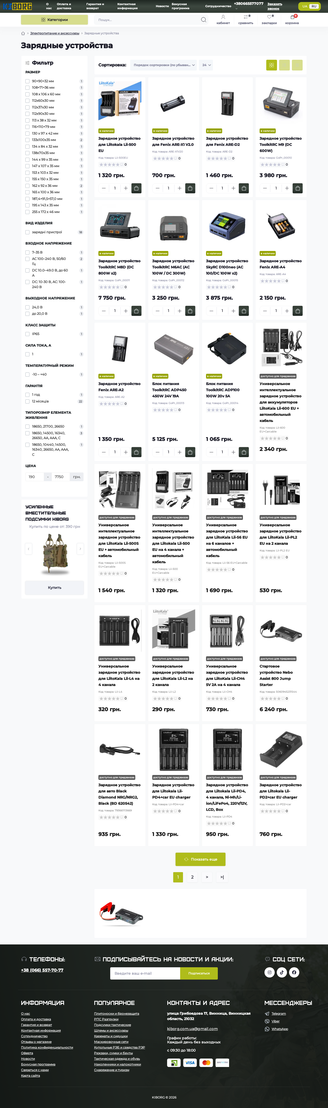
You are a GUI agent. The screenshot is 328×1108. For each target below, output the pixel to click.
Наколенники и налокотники (117, 1064)
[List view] (284, 65)
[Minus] (104, 188)
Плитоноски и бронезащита (116, 1013)
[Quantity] (115, 188)
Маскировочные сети (111, 1042)
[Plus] (126, 188)
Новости (162, 6)
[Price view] (297, 65)
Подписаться (199, 973)
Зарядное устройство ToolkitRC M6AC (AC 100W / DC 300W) (173, 267)
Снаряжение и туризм (111, 1070)
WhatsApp (280, 1029)
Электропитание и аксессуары (54, 33)
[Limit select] (206, 65)
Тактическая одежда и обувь (117, 1059)
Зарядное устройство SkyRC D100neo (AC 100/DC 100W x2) (227, 267)
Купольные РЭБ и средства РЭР (119, 1047)
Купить (54, 587)
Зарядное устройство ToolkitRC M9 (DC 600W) (281, 144)
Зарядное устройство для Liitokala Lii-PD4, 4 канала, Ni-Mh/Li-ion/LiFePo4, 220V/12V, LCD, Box (227, 797)
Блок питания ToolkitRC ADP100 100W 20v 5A (223, 389)
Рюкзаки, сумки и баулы (113, 1053)
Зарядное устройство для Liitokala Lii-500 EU (119, 144)
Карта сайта (30, 1075)
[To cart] (136, 188)
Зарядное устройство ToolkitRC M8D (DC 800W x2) (119, 267)
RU (314, 6)
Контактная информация (41, 1030)
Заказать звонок (275, 6)
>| (222, 877)
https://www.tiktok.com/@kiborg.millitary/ (282, 972)
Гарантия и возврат (36, 1025)
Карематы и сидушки (111, 1036)
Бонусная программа (38, 1064)
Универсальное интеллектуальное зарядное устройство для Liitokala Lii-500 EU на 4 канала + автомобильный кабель (173, 543)
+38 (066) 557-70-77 (42, 970)
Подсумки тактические (112, 1025)
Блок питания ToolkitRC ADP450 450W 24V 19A (169, 389)
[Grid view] (271, 65)
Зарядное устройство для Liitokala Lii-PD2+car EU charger (281, 791)
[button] (28, 549)
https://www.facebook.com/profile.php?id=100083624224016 (294, 972)
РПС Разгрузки (106, 1019)
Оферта (27, 1053)
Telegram (279, 1013)
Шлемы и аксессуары (111, 1030)
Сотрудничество (218, 6)
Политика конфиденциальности (47, 1047)
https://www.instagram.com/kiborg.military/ (269, 972)
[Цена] (34, 476)
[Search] (203, 20)
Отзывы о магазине (36, 1042)
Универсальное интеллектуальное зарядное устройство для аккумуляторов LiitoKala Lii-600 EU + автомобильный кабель (280, 402)
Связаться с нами (35, 1070)
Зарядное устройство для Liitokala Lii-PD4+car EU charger (173, 791)
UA (304, 6)
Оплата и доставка (36, 1019)
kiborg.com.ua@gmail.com (192, 1028)
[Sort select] (163, 65)
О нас (25, 1013)
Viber (276, 1021)
